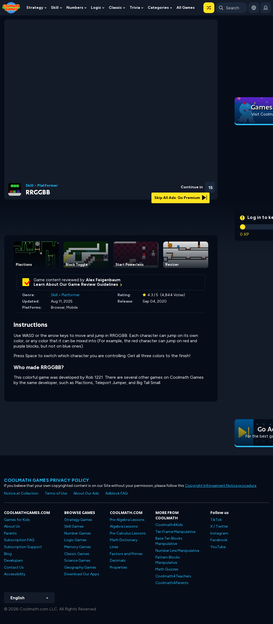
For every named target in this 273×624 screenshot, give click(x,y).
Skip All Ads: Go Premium (180, 197)
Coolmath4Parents (171, 583)
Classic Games (76, 554)
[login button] (265, 7)
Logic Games (75, 540)
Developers (13, 560)
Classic (115, 7)
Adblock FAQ (116, 493)
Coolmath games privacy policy (46, 480)
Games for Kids (17, 519)
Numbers (74, 7)
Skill (55, 7)
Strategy (34, 7)
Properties (118, 567)
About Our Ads (86, 493)
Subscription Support (23, 547)
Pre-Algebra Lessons (127, 519)
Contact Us (14, 567)
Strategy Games (78, 519)
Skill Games (74, 526)
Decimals (118, 560)
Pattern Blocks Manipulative (167, 560)
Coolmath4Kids (169, 525)
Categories (158, 7)
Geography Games (80, 567)
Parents (10, 533)
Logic (96, 7)
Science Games (77, 560)
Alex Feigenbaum (103, 280)
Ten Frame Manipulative (175, 531)
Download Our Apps (81, 574)
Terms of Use (56, 493)
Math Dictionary (123, 540)
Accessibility (14, 574)
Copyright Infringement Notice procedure (220, 485)
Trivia (135, 7)
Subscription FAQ (19, 540)
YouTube (218, 547)
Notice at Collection (21, 493)
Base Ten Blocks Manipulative (168, 541)
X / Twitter (219, 526)
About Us (12, 526)
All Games (185, 7)
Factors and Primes (126, 554)
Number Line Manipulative (177, 550)
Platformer (47, 185)
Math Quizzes (166, 569)
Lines (114, 547)
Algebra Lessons (124, 526)
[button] (208, 7)
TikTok (216, 519)
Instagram (219, 533)
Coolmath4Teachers (173, 576)
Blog (8, 554)
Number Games (77, 533)
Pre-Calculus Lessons (128, 533)
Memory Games (77, 547)
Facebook (218, 540)
